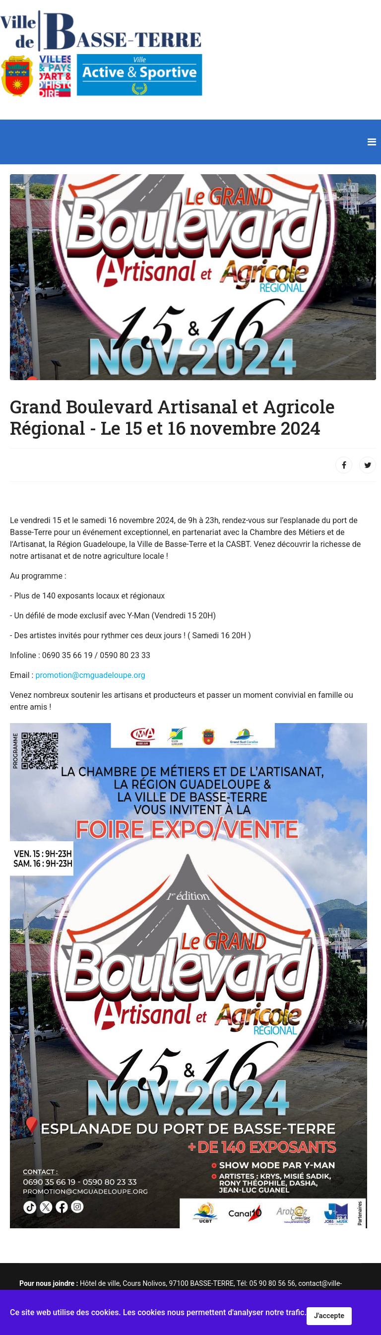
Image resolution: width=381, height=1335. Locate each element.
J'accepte (329, 1316)
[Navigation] (372, 142)
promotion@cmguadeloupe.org (90, 675)
